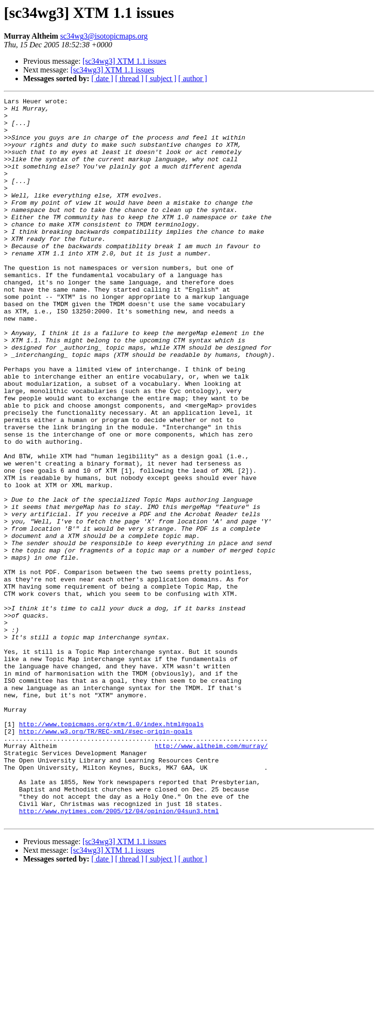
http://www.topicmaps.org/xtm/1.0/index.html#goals (111, 850)
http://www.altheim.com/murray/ (211, 876)
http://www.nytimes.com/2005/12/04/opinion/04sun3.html (118, 954)
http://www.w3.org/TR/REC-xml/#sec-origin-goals (105, 858)
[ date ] (102, 78)
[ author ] (192, 78)
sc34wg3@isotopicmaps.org (103, 36)
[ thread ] (129, 78)
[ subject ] (160, 78)
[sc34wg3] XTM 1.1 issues (124, 61)
